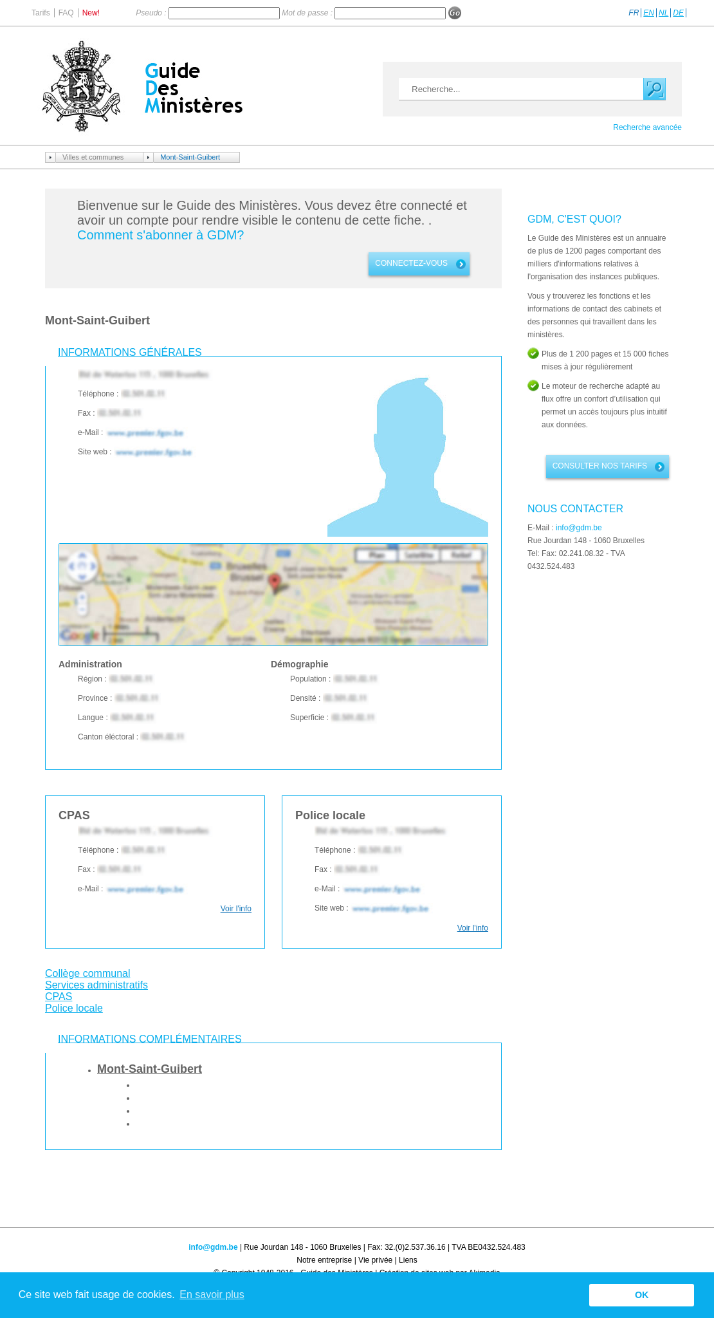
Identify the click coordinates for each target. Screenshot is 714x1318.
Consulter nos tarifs (600, 465)
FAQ (66, 12)
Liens (408, 1260)
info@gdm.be (579, 527)
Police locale (74, 1008)
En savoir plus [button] (211, 1294)
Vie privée (375, 1260)
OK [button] (642, 1295)
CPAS (58, 996)
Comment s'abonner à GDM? (160, 235)
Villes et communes (93, 157)
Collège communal (88, 973)
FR (633, 12)
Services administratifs (96, 984)
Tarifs (41, 12)
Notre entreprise (324, 1260)
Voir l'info (236, 908)
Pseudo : (152, 12)
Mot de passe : (308, 12)
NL (663, 12)
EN (648, 12)
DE (678, 12)
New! (91, 12)
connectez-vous (411, 263)
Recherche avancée (647, 127)
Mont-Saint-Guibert (190, 157)
